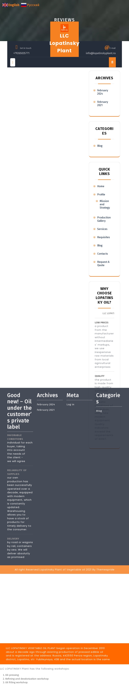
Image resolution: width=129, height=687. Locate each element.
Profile (101, 194)
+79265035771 (21, 53)
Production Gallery (104, 219)
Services (102, 229)
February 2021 (46, 348)
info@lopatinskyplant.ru (101, 53)
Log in (70, 343)
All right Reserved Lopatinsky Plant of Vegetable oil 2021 (53, 508)
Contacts (102, 253)
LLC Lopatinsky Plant (64, 43)
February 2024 (102, 92)
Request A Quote (103, 263)
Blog (99, 145)
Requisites (103, 237)
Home (100, 186)
